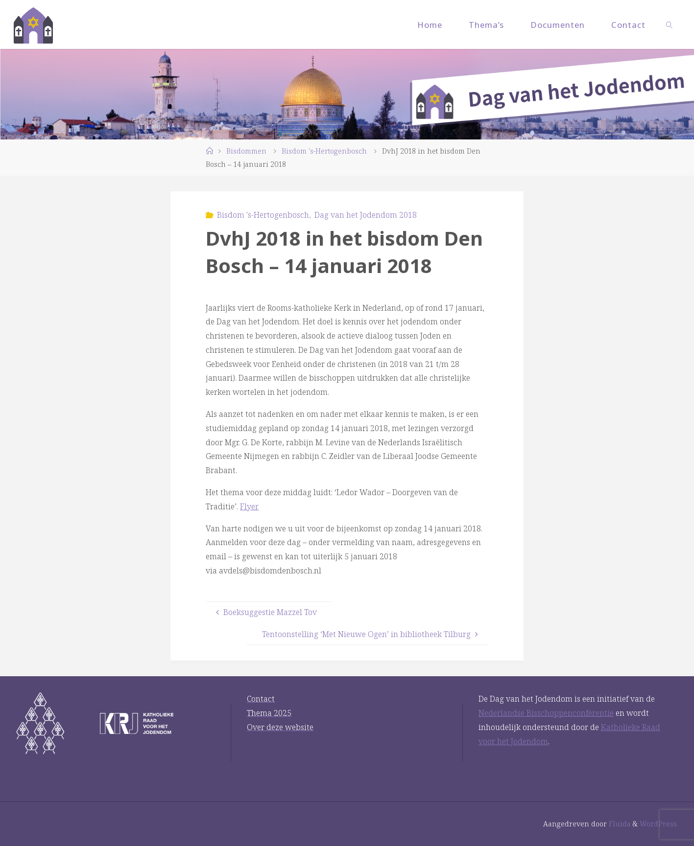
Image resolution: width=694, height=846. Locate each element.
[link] (669, 24)
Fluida (619, 823)
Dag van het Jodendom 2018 (365, 214)
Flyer (249, 506)
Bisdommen (246, 151)
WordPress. (659, 823)
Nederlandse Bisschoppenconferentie (546, 713)
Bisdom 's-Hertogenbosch (324, 151)
